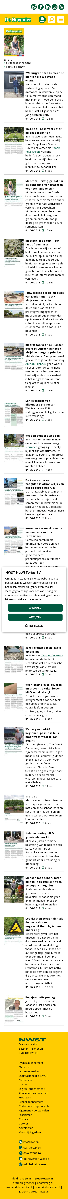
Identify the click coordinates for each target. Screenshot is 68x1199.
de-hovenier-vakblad (36, 1158)
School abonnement (31, 1101)
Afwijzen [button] (35, 617)
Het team (25, 1097)
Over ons (24, 1067)
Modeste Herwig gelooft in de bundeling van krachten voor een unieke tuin (44, 184)
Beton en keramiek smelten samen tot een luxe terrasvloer (44, 532)
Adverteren (26, 1128)
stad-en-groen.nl (23, 1183)
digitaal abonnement (18, 62)
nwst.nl (44, 1191)
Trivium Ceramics (52, 655)
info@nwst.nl (31, 1142)
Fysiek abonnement (31, 1062)
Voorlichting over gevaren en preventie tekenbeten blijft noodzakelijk (43, 688)
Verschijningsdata (30, 1132)
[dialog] (34, 599)
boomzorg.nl (45, 1183)
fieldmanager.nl (21, 1178)
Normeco (31, 447)
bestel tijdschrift (15, 66)
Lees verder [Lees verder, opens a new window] (35, 599)
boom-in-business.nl (47, 1187)
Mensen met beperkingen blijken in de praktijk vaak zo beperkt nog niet (43, 881)
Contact (23, 1084)
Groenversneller (29, 1071)
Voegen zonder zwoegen (42, 435)
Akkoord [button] (35, 607)
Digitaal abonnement (32, 1088)
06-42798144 (32, 1153)
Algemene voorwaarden (34, 1110)
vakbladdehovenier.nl (19, 1187)
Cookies (24, 1123)
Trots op (31, 796)
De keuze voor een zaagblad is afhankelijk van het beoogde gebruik (44, 483)
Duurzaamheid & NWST (33, 1075)
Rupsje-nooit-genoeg (40, 997)
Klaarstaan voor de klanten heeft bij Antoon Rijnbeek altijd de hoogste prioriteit (44, 348)
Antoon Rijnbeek (35, 364)
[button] (34, 626)
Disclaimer (25, 1115)
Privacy (23, 1119)
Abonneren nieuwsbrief (33, 1093)
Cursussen (25, 1080)
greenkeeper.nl (43, 1178)
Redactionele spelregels (34, 1106)
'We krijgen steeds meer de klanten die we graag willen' (44, 76)
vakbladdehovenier (35, 1164)
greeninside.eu (28, 1191)
